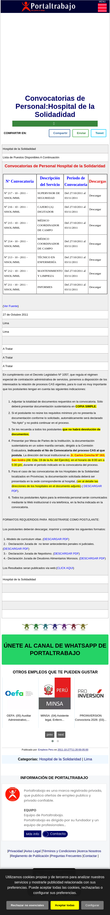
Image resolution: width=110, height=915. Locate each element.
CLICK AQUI (65, 568)
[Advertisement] (55, 54)
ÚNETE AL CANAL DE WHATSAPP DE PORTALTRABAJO (55, 649)
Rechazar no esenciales (27, 905)
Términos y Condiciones (59, 851)
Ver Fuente (11, 306)
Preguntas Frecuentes (66, 856)
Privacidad (15, 851)
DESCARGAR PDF (56, 539)
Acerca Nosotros (89, 851)
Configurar (92, 905)
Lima (88, 759)
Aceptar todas (65, 905)
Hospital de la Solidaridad (60, 759)
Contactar (90, 856)
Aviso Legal (33, 851)
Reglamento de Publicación (30, 856)
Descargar (95, 195)
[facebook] (59, 133)
